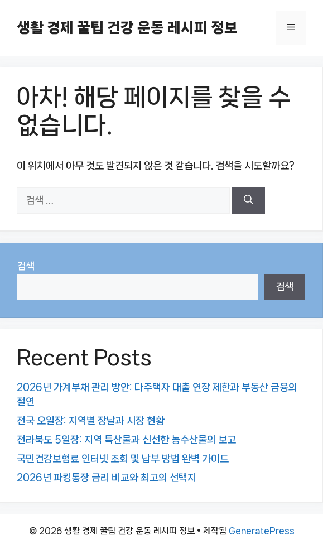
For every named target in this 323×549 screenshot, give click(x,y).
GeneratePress (262, 531)
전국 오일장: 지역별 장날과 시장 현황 (91, 421)
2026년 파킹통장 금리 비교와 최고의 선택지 (106, 478)
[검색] (248, 200)
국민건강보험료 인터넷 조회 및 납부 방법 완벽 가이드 (123, 459)
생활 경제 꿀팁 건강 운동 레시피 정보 (127, 27)
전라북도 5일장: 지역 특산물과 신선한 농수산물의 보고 (126, 440)
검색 (26, 266)
